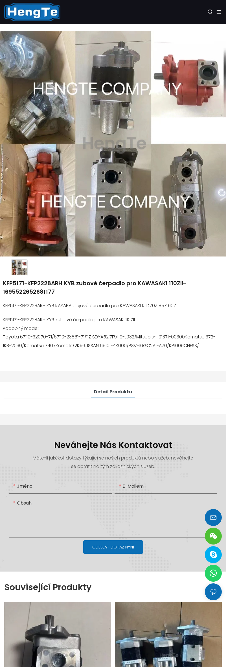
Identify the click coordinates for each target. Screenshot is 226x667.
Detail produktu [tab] (113, 392)
